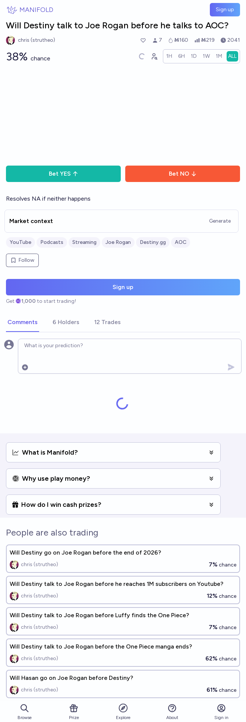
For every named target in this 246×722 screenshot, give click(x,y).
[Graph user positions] (153, 56)
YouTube (20, 242)
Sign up (225, 9)
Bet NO (183, 173)
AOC (180, 242)
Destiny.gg (153, 242)
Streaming (84, 242)
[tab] (22, 322)
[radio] (169, 56)
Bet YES (63, 173)
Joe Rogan (118, 242)
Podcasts (51, 242)
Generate (220, 221)
